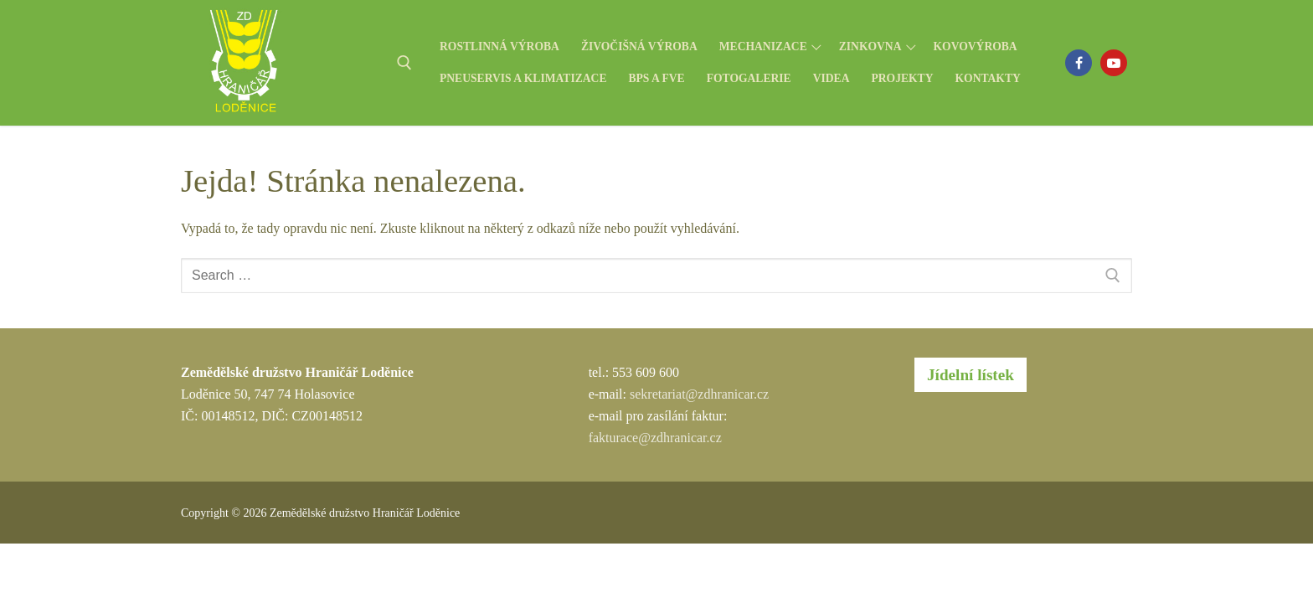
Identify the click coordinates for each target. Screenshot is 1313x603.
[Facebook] (1078, 62)
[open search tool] (404, 62)
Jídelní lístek (970, 375)
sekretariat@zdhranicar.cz (699, 394)
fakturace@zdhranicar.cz (655, 437)
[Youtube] (1113, 62)
